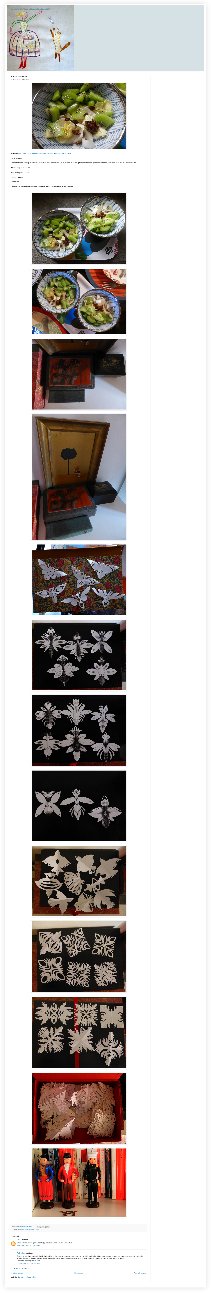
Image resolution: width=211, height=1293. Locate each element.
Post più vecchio (140, 1273)
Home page (78, 1273)
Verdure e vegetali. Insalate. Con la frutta (55, 153)
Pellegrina (20, 1253)
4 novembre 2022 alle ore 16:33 (28, 1246)
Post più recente (17, 1273)
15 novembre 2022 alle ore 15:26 (28, 1264)
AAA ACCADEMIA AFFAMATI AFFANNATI (31, 9)
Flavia (19, 1240)
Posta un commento (21, 1268)
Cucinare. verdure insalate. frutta (28, 1230)
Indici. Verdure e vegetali (27, 153)
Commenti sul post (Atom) (27, 1277)
